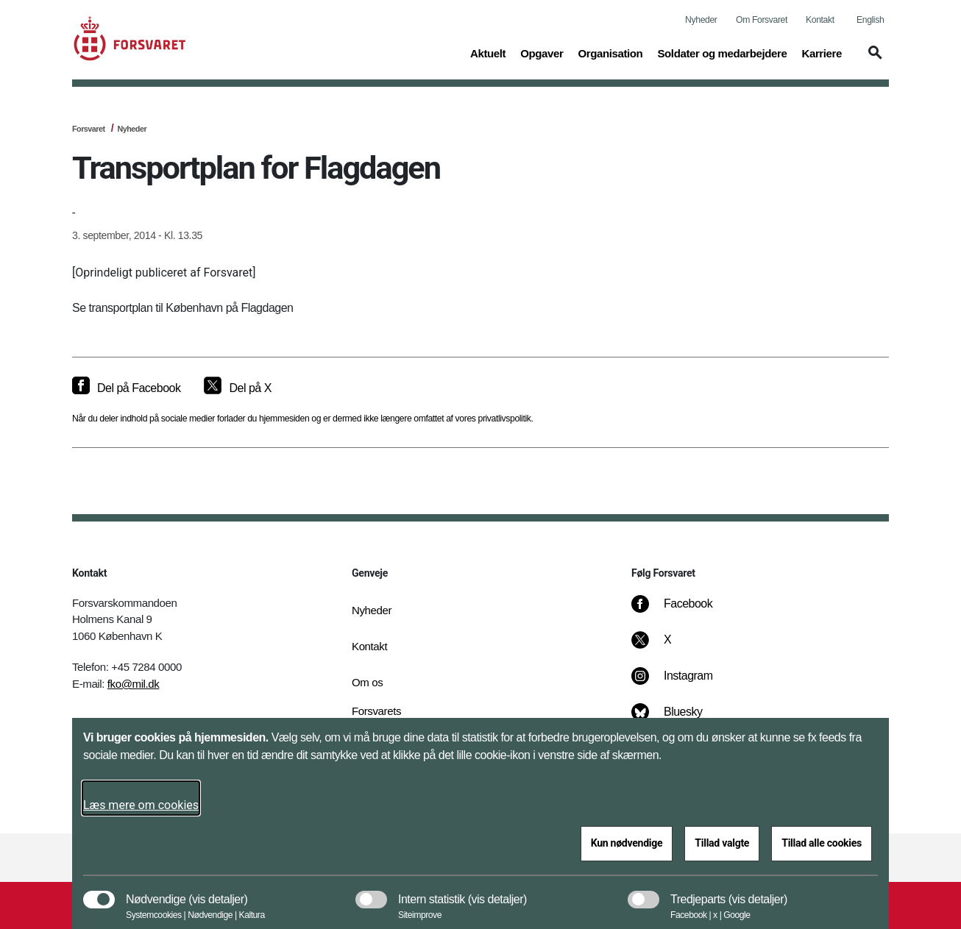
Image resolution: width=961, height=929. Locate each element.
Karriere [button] (821, 52)
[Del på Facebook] (126, 388)
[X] (668, 647)
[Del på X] (237, 388)
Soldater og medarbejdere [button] (722, 52)
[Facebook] (682, 611)
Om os (367, 682)
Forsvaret (88, 128)
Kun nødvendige (627, 843)
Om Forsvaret (761, 20)
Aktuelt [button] (488, 52)
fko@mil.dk (133, 683)
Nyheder (701, 20)
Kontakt (820, 20)
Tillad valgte (722, 843)
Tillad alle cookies (821, 843)
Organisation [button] (610, 52)
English (870, 20)
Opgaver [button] (541, 52)
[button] (873, 59)
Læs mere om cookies (141, 805)
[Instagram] (682, 683)
